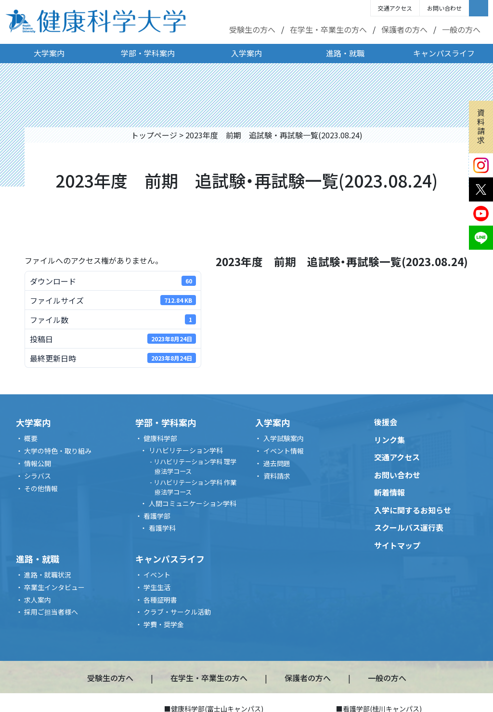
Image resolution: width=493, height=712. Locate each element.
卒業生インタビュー (54, 587)
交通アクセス (395, 8)
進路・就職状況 (47, 574)
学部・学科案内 (148, 53)
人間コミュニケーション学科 (192, 503)
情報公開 (37, 463)
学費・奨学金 (163, 624)
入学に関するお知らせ (412, 510)
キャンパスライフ (444, 53)
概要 (31, 438)
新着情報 (389, 492)
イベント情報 (283, 451)
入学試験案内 (283, 438)
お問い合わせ (444, 8)
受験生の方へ (252, 29)
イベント (156, 574)
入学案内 (246, 53)
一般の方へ (461, 29)
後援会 (385, 422)
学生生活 (156, 587)
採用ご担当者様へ (51, 612)
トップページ (154, 135)
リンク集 (389, 439)
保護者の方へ (404, 29)
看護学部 (156, 516)
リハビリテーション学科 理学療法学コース (195, 466)
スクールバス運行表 (408, 527)
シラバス (37, 476)
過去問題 (276, 463)
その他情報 (41, 488)
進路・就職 (345, 53)
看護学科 (162, 528)
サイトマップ (397, 545)
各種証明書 (160, 600)
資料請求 (481, 126)
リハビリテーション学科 (186, 450)
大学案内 (49, 53)
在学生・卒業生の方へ (328, 29)
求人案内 (37, 600)
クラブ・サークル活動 (177, 612)
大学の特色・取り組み (57, 451)
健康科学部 (160, 438)
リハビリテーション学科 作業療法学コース (195, 487)
